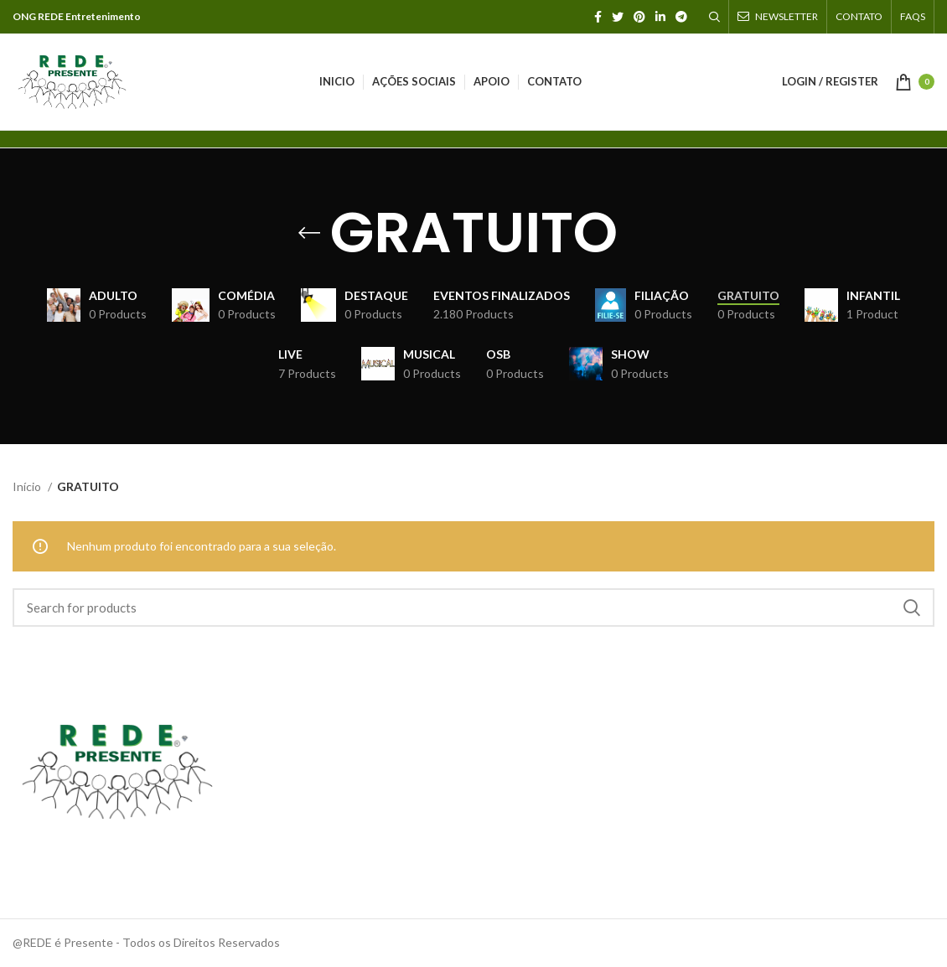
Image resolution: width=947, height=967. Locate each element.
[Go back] (309, 233)
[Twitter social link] (618, 17)
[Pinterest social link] (639, 17)
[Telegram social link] (681, 17)
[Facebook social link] (598, 17)
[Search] (714, 17)
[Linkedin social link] (660, 17)
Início (28, 486)
